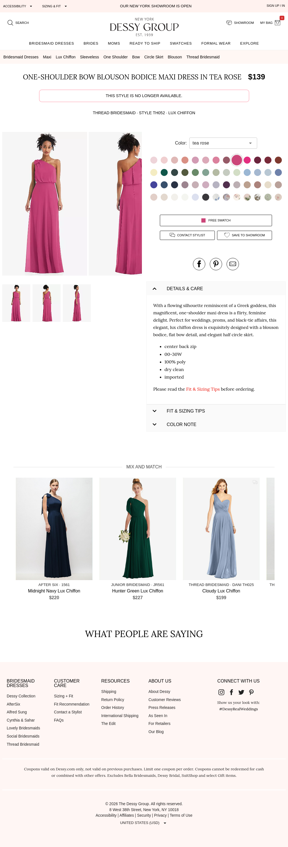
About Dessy (160, 692)
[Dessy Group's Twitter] (243, 692)
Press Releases (162, 708)
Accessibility (106, 815)
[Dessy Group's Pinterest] (253, 692)
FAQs (59, 720)
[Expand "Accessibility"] (18, 6)
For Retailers (160, 724)
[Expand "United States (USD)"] (144, 823)
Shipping (108, 692)
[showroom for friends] (240, 23)
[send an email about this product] (233, 264)
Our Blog (156, 732)
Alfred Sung (17, 712)
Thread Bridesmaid (23, 744)
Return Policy (112, 700)
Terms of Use (181, 815)
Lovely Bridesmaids (23, 728)
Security (144, 815)
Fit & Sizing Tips (203, 389)
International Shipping (120, 716)
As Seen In (158, 716)
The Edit (108, 724)
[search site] (18, 23)
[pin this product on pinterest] (216, 264)
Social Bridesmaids (23, 736)
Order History (112, 708)
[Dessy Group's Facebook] (234, 692)
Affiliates (126, 815)
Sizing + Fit (63, 696)
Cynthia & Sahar (21, 720)
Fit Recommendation (71, 704)
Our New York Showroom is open (156, 6)
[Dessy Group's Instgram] (223, 692)
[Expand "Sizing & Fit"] (55, 6)
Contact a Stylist (68, 712)
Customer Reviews (165, 700)
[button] (45, 205)
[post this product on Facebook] (199, 264)
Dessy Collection (21, 696)
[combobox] (219, 143)
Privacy (160, 815)
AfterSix (13, 704)
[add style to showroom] (244, 235)
